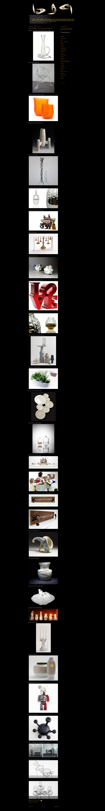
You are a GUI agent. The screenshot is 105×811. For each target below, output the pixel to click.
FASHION (63, 51)
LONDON (63, 66)
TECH (62, 76)
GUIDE (62, 56)
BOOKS (62, 43)
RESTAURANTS (64, 71)
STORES (62, 73)
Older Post (56, 806)
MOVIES (62, 68)
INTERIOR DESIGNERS (65, 61)
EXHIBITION (63, 48)
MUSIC (62, 69)
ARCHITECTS (63, 38)
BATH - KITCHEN (64, 41)
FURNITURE (63, 55)
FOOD (62, 53)
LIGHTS (62, 64)
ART (61, 40)
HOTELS (62, 58)
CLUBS (62, 45)
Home (43, 806)
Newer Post (30, 806)
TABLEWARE (63, 74)
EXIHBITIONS (63, 50)
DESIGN (62, 46)
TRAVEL (62, 78)
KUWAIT (62, 63)
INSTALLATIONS (64, 60)
